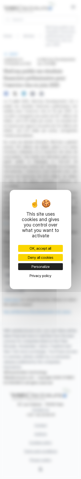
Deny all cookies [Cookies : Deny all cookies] (40, 257)
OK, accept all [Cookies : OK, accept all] (40, 248)
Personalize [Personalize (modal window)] (40, 266)
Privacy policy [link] (40, 276)
